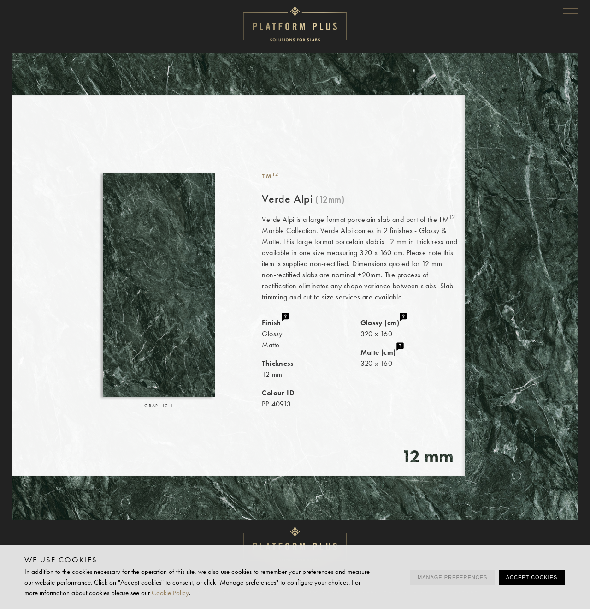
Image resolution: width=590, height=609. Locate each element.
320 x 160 (412, 327)
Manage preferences (452, 577)
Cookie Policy (170, 593)
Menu (570, 13)
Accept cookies (532, 577)
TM (270, 176)
